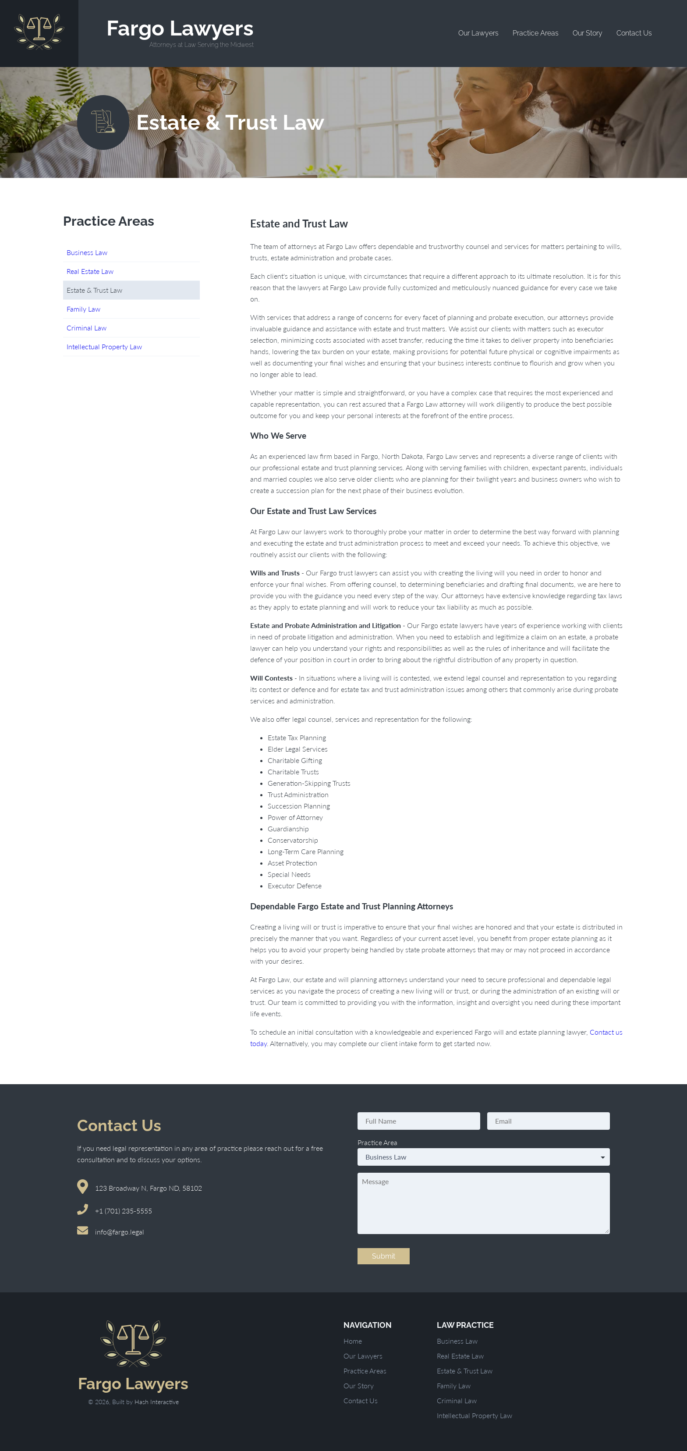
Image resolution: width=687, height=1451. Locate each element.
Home (353, 1341)
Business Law (87, 252)
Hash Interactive (157, 1401)
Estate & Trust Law (464, 1370)
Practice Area (377, 1142)
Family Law (83, 309)
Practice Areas (536, 33)
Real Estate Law (90, 271)
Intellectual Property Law (104, 346)
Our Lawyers (478, 33)
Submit (383, 1256)
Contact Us (634, 33)
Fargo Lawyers (180, 32)
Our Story (587, 33)
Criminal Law (86, 327)
